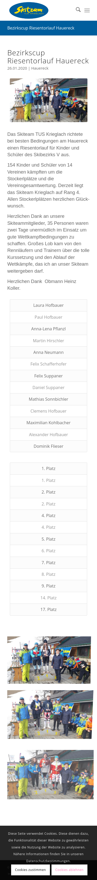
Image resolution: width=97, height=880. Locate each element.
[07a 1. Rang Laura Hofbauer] (48, 100)
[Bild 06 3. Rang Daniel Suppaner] (50, 710)
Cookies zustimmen (30, 870)
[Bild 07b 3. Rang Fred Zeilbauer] (50, 811)
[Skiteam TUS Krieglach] (40, 10)
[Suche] (76, 10)
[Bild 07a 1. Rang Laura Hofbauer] (50, 660)
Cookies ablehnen (69, 870)
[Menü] (87, 10)
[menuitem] (76, 10)
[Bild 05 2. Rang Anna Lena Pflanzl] (50, 761)
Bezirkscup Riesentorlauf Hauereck (40, 28)
